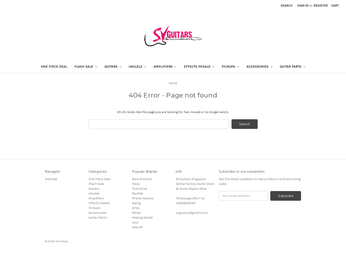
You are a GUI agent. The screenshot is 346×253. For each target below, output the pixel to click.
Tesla (136, 184)
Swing (136, 203)
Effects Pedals (199, 66)
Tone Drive (139, 189)
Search (286, 6)
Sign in (302, 6)
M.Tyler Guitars (143, 198)
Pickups (230, 66)
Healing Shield (142, 218)
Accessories (259, 66)
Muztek (137, 193)
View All (137, 227)
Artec (136, 208)
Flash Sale (85, 66)
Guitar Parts (292, 66)
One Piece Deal (54, 66)
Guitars (112, 66)
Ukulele (137, 66)
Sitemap (51, 179)
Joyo (135, 222)
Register (320, 6)
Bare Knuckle (142, 179)
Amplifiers (164, 66)
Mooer (136, 213)
